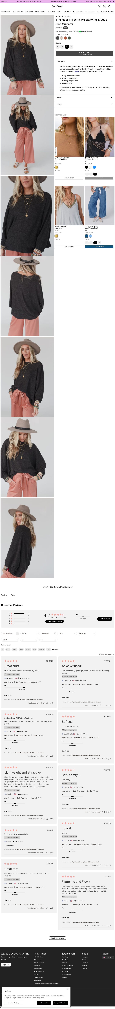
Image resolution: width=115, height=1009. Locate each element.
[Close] (67, 989)
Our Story (65, 957)
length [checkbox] (14, 649)
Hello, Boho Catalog (105, 11)
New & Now (5, 11)
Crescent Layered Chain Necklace (62, 158)
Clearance (90, 11)
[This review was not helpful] (51, 703)
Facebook (85, 963)
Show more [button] (55, 649)
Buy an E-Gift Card (67, 965)
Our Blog (64, 960)
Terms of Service (39, 971)
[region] (36, 997)
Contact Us (37, 965)
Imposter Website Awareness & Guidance (46, 983)
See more (7, 695)
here (77, 71)
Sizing (84, 104)
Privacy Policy (38, 968)
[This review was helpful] (47, 703)
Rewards (64, 963)
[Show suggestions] (108, 957)
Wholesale (65, 971)
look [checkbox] (34, 649)
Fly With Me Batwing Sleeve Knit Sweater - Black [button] (85, 862)
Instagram (85, 957)
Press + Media (66, 968)
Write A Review (105, 619)
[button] (19, 613)
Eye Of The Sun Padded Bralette (91, 158)
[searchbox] (8, 633)
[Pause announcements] (113, 1)
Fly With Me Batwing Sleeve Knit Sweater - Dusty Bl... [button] (29, 699)
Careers (64, 977)
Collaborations (66, 974)
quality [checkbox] (28, 649)
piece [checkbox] (21, 649)
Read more (41, 786)
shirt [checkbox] (48, 649)
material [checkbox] (41, 649)
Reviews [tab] (4, 595)
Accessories (78, 11)
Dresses (67, 11)
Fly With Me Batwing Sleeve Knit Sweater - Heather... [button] (86, 702)
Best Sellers (17, 11)
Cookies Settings (14, 1003)
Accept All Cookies (60, 1003)
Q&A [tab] (13, 595)
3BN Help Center (39, 957)
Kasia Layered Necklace (60, 227)
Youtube (84, 965)
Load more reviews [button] (57, 938)
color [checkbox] (8, 649)
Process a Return (39, 963)
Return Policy (38, 960)
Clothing (29, 11)
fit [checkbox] (2, 649)
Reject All (44, 1003)
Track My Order (38, 977)
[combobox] (29, 633)
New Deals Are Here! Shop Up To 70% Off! (34, 1)
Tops (59, 11)
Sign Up (6, 965)
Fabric (84, 97)
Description (84, 61)
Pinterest (84, 968)
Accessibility (37, 980)
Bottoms (51, 11)
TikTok (84, 960)
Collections (40, 11)
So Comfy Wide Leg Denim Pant (91, 227)
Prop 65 (36, 974)
